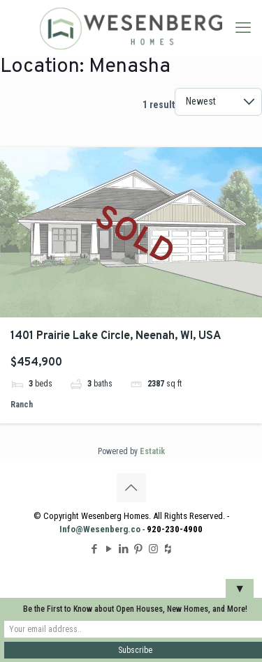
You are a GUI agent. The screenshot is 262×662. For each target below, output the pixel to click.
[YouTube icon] (109, 549)
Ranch (21, 404)
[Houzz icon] (168, 549)
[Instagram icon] (153, 549)
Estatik (152, 451)
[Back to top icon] (131, 487)
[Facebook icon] (94, 549)
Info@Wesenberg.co (99, 529)
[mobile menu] (243, 28)
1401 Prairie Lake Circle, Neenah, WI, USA (115, 336)
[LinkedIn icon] (124, 549)
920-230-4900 (175, 529)
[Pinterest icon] (138, 549)
